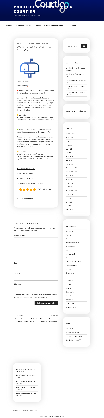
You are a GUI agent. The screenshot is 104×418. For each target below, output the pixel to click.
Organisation (70, 292)
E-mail (17, 274)
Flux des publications (73, 332)
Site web (17, 284)
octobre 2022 (70, 175)
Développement (71, 265)
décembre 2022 (71, 168)
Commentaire (20, 235)
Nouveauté (70, 288)
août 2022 (69, 179)
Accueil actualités (23, 25)
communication (71, 254)
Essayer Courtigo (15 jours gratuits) (49, 25)
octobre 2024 (70, 134)
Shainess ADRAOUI (40, 43)
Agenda (68, 235)
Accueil (9, 25)
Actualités (69, 231)
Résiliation (69, 299)
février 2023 (70, 160)
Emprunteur (70, 273)
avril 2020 (69, 206)
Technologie (70, 303)
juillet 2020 (69, 194)
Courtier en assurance (73, 261)
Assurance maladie (72, 242)
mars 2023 (69, 156)
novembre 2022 (71, 172)
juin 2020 (69, 198)
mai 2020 (69, 202)
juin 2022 (69, 187)
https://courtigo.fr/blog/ (26, 178)
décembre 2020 (71, 191)
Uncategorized (26, 199)
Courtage (69, 258)
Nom (16, 263)
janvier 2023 (70, 164)
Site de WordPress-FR (73, 340)
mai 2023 (69, 149)
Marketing (69, 280)
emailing (69, 269)
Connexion (72, 25)
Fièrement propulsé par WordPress (25, 410)
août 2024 (69, 137)
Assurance (69, 239)
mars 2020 (69, 210)
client (68, 250)
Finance (68, 277)
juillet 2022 (69, 183)
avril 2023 (69, 153)
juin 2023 (69, 145)
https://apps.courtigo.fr (26, 169)
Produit (68, 296)
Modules (69, 284)
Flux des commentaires (74, 336)
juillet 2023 (69, 141)
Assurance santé (71, 246)
